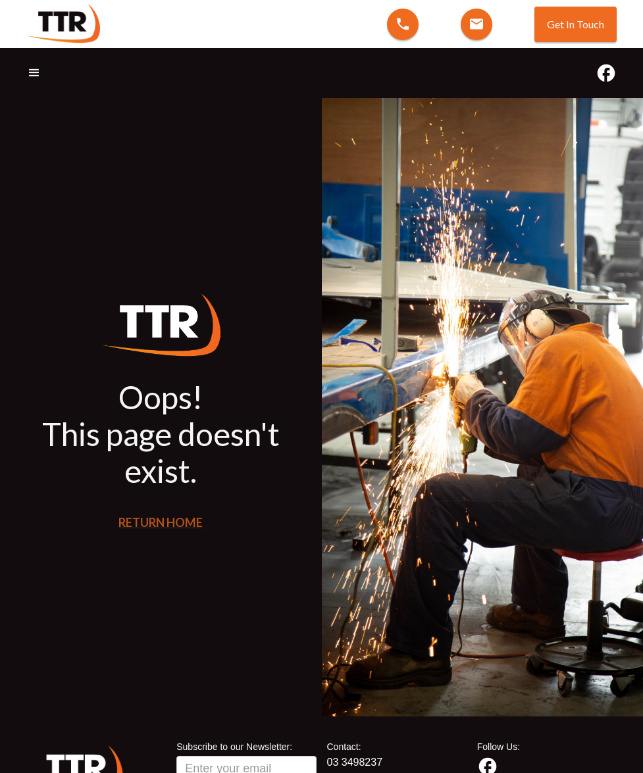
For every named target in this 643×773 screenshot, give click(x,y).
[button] (40, 73)
